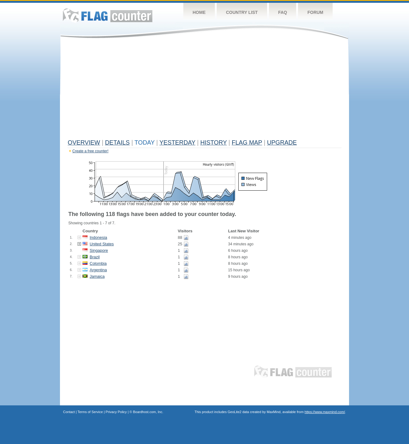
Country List (242, 12)
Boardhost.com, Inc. (148, 412)
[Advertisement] (204, 90)
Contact (69, 412)
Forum (315, 12)
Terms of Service (90, 412)
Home (199, 12)
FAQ (282, 12)
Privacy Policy (116, 412)
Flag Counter (107, 15)
